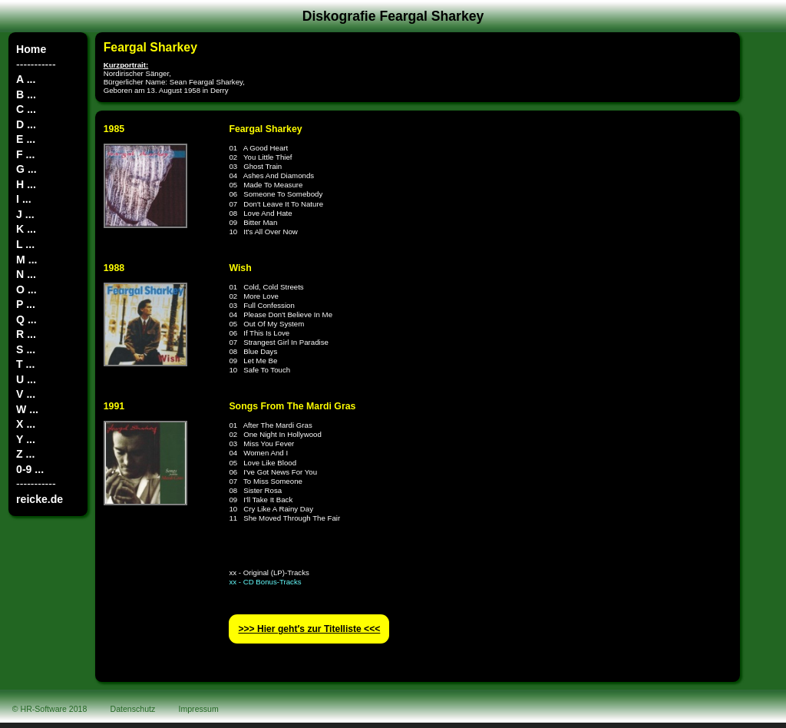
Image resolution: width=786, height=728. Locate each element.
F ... (25, 154)
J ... (25, 214)
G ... (26, 169)
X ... (25, 424)
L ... (25, 244)
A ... (25, 79)
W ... (27, 409)
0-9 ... (30, 469)
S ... (25, 349)
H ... (26, 184)
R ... (26, 334)
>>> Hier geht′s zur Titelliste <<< (309, 629)
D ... (26, 124)
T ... (25, 364)
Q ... (26, 319)
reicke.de (39, 499)
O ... (26, 289)
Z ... (25, 454)
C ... (26, 109)
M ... (26, 259)
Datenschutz (133, 708)
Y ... (25, 439)
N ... (26, 274)
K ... (26, 229)
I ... (23, 199)
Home (31, 49)
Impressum (199, 708)
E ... (25, 139)
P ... (25, 304)
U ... (26, 379)
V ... (25, 394)
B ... (26, 94)
